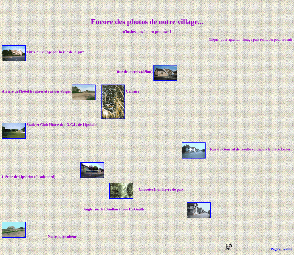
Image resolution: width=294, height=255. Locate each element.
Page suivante (281, 249)
